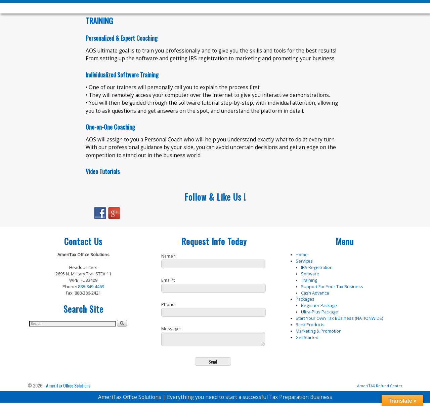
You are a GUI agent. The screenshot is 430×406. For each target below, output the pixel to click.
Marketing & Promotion (319, 331)
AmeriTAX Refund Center (379, 388)
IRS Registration (317, 267)
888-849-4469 (91, 287)
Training (309, 280)
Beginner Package (319, 305)
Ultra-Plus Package (319, 312)
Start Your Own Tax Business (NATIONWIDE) (339, 318)
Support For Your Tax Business (332, 287)
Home (302, 255)
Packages (305, 299)
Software (310, 274)
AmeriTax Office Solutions (68, 388)
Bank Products (310, 325)
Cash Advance (315, 293)
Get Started (307, 337)
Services (304, 261)
